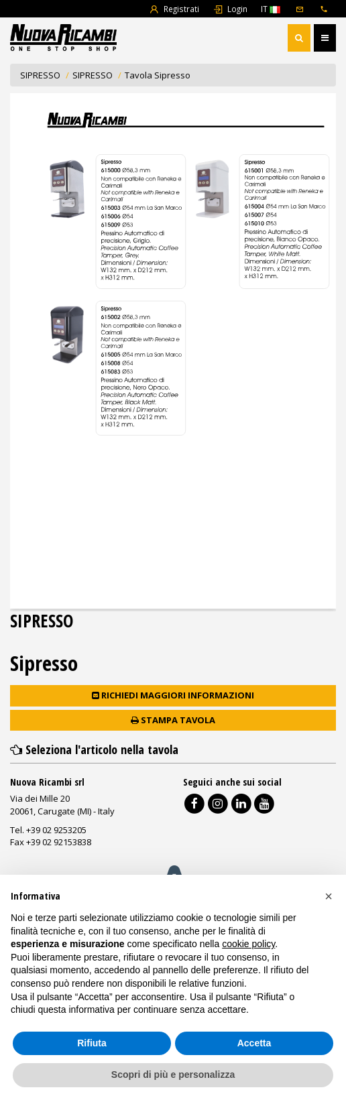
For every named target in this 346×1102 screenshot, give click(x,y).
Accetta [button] (254, 1043)
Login (230, 8)
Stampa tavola (173, 720)
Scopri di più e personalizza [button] (173, 1074)
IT (270, 8)
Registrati (174, 8)
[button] (328, 896)
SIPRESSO (40, 75)
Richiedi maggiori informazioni (173, 695)
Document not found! (173, 351)
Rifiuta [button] (92, 1043)
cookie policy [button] (248, 943)
